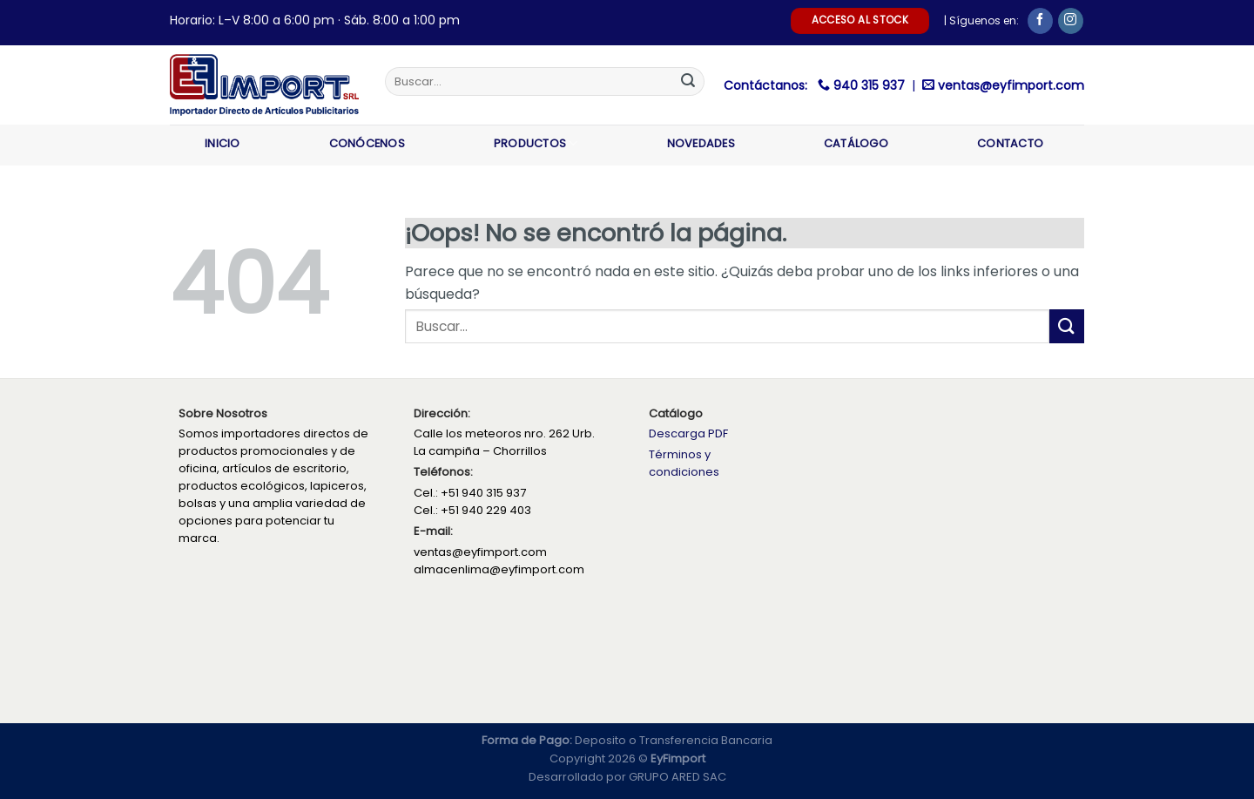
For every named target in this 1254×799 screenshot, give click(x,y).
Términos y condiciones (684, 463)
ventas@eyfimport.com (1011, 85)
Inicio (222, 143)
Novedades (701, 143)
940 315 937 (870, 85)
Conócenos (367, 143)
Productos (536, 143)
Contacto (1010, 143)
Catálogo (856, 143)
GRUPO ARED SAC (677, 777)
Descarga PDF (688, 433)
